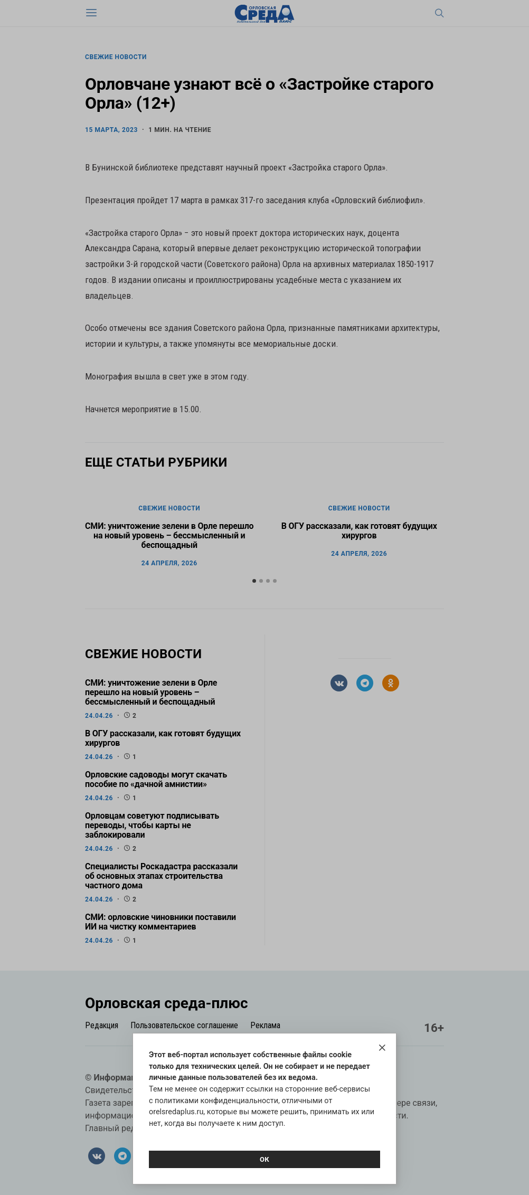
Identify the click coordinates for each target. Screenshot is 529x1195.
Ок (264, 1159)
